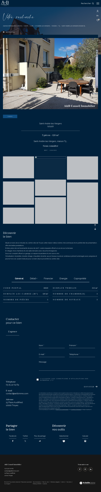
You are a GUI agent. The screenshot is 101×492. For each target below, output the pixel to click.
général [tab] (19, 278)
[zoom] (18, 179)
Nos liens (69, 482)
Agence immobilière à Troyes (12, 26)
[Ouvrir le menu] (98, 3)
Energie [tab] (63, 278)
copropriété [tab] (80, 278)
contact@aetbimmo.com (17, 393)
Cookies (45, 483)
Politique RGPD (37, 483)
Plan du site (45, 482)
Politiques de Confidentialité (62, 409)
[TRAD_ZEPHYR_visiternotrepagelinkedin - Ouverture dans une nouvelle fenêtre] (91, 469)
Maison (54, 26)
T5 (59, 26)
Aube (31, 26)
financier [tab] (48, 278)
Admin (63, 482)
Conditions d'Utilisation (76, 409)
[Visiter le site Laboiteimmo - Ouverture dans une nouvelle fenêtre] (87, 483)
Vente (26, 26)
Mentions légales (55, 482)
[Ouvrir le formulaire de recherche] (87, 3)
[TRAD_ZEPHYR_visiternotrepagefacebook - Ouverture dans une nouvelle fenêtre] (80, 469)
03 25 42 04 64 (12, 385)
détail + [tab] (33, 278)
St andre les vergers (42, 26)
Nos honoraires (37, 482)
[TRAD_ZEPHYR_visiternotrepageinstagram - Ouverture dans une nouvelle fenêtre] (85, 469)
